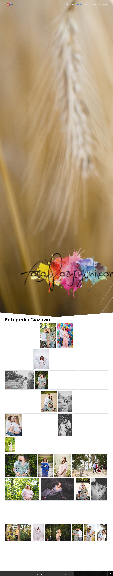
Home (66, 4)
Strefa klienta (102, 4)
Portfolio (79, 4)
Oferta (94, 4)
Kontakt (86, 4)
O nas (72, 4)
